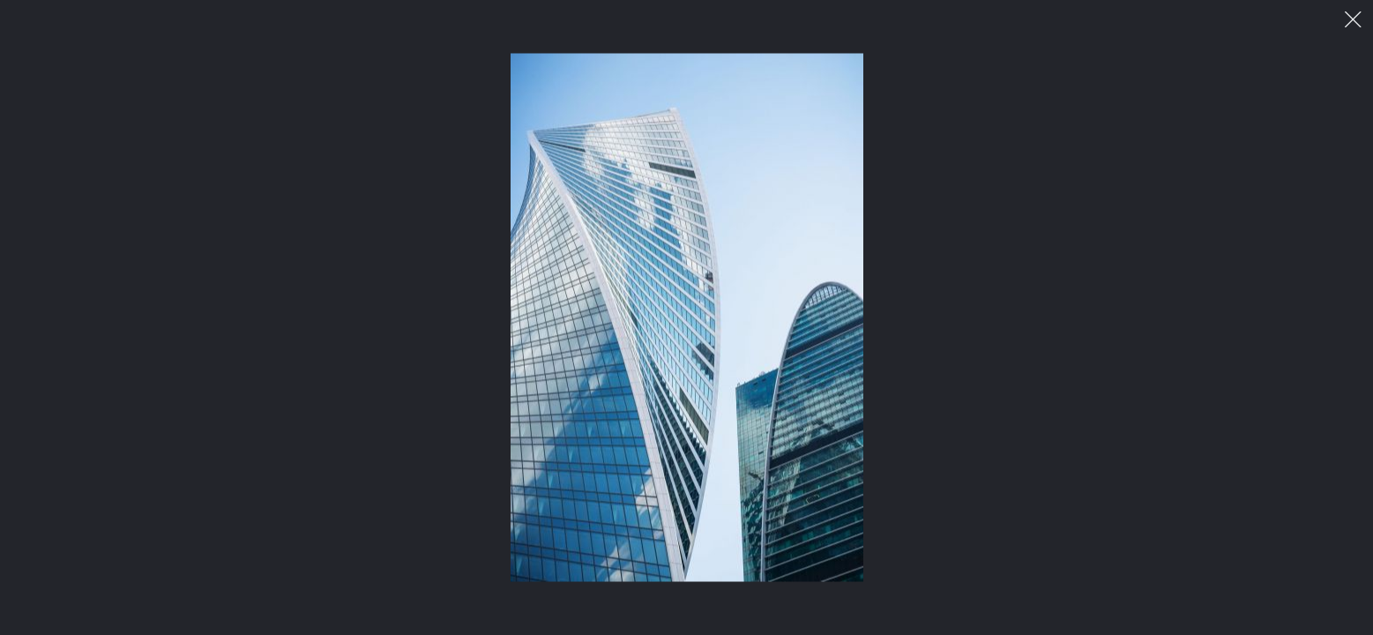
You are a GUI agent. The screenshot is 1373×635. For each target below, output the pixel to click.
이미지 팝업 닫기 (1353, 20)
